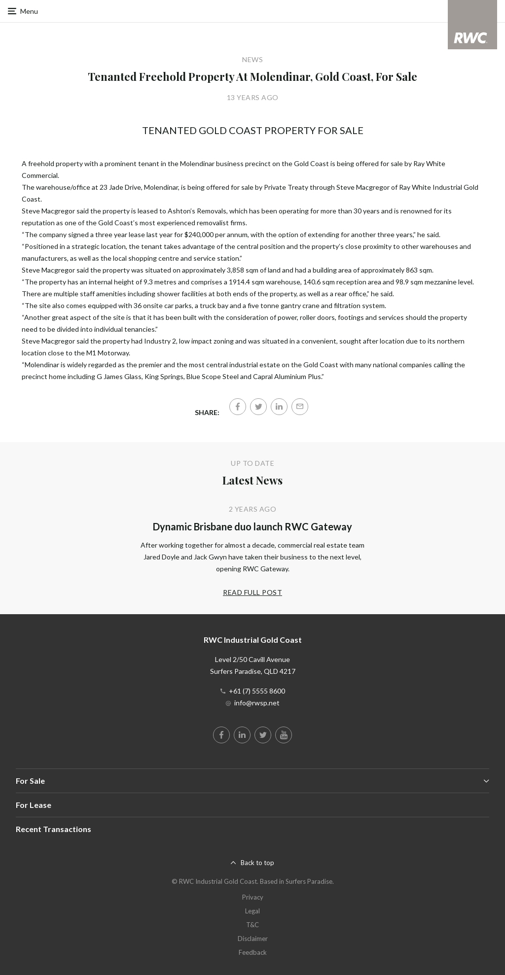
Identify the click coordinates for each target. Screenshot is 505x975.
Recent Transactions (53, 829)
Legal (252, 911)
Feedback (253, 952)
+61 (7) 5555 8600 (257, 691)
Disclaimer (253, 938)
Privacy (252, 897)
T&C (252, 925)
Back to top (257, 863)
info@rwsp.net (257, 702)
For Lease (33, 804)
